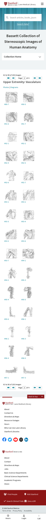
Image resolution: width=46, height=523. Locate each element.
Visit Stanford (31, 494)
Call (38, 518)
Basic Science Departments (15, 472)
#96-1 (23, 319)
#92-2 (23, 143)
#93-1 (6, 202)
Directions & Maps (11, 416)
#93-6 (23, 241)
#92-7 (23, 182)
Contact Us (8, 413)
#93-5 (6, 241)
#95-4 (6, 299)
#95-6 (6, 319)
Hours (6, 424)
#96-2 (6, 338)
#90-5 (23, 104)
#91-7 (23, 124)
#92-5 (23, 163)
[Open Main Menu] (42, 4)
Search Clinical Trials (14, 501)
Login (24, 518)
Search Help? (23, 24)
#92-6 (6, 182)
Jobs (6, 469)
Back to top (35, 396)
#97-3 (23, 377)
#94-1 (23, 260)
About (6, 409)
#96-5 (23, 358)
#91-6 (6, 124)
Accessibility (28, 511)
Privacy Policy (17, 511)
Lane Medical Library (27, 4)
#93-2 (23, 202)
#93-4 (23, 221)
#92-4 (6, 163)
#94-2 (6, 280)
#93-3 (6, 221)
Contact (7, 461)
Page (20, 78)
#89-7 (6, 104)
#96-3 (23, 338)
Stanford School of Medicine (26, 452)
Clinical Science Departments (16, 476)
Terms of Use (6, 511)
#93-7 (6, 260)
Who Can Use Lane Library (15, 428)
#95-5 (23, 299)
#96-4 (6, 358)
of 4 (27, 78)
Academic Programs (12, 480)
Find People (10, 494)
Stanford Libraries (11, 431)
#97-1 (6, 377)
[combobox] (23, 17)
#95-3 (23, 280)
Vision (6, 484)
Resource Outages (11, 420)
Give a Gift (30, 501)
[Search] (7, 17)
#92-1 (6, 143)
